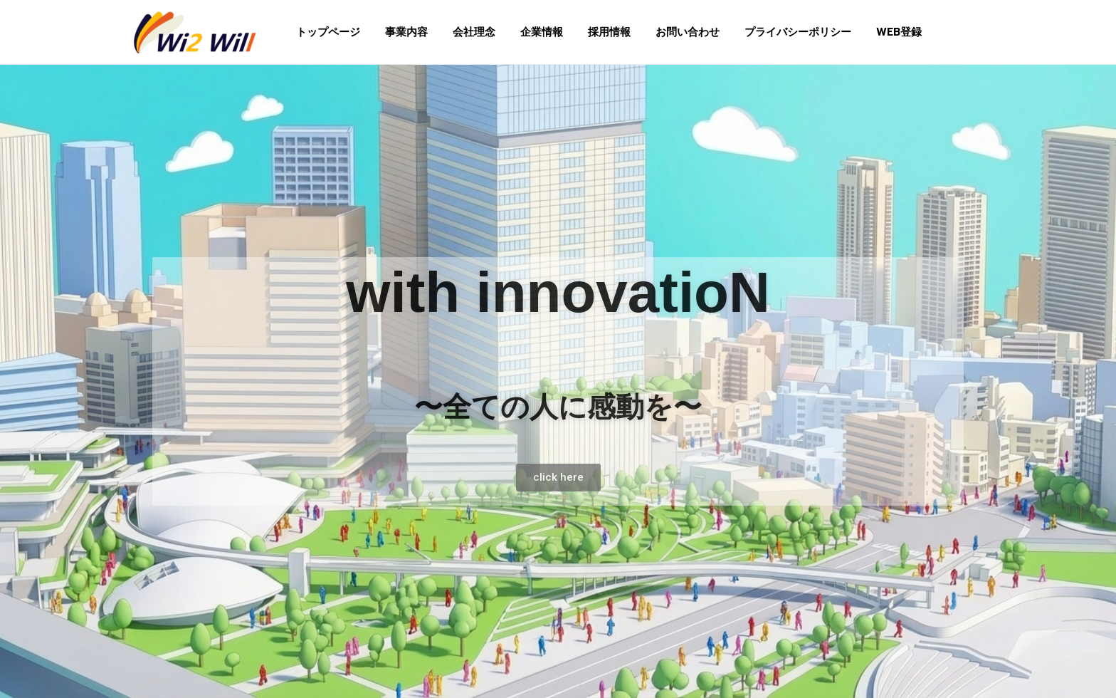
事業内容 (401, 32)
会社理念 (465, 32)
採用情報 (593, 32)
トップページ (327, 32)
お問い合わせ (668, 32)
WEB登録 (872, 32)
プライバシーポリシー (775, 32)
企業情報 (529, 32)
